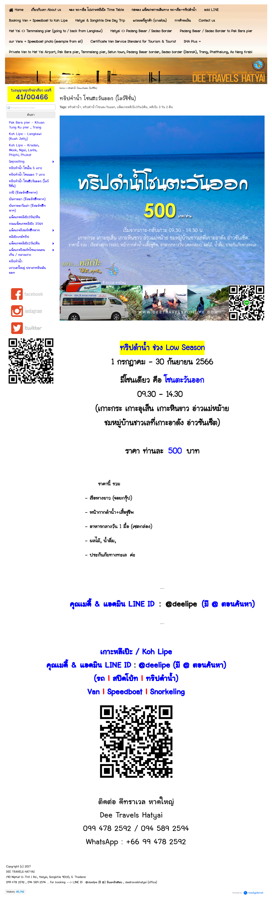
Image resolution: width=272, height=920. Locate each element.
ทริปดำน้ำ (74, 107)
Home (62, 88)
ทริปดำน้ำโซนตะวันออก (99, 107)
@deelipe (181, 604)
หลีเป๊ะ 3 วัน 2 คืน (161, 107)
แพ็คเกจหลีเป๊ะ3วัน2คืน (132, 107)
